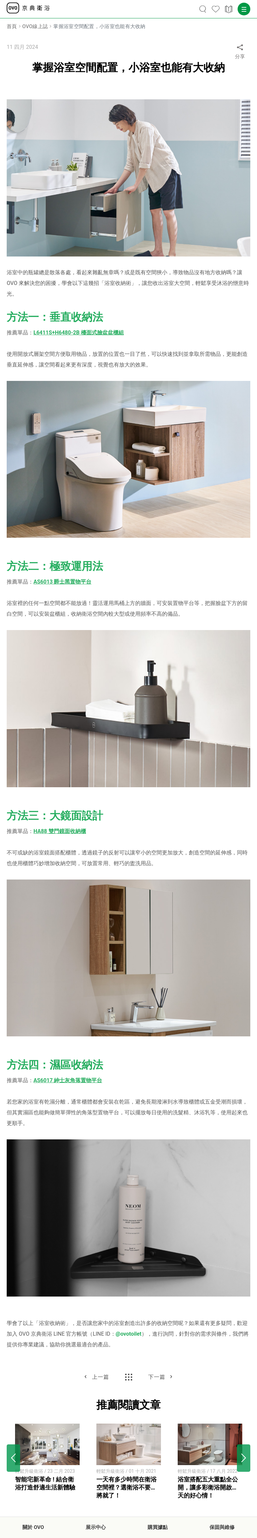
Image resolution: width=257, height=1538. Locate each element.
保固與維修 (222, 1527)
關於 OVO (33, 1527)
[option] (47, 1458)
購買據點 (158, 1527)
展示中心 (96, 1527)
